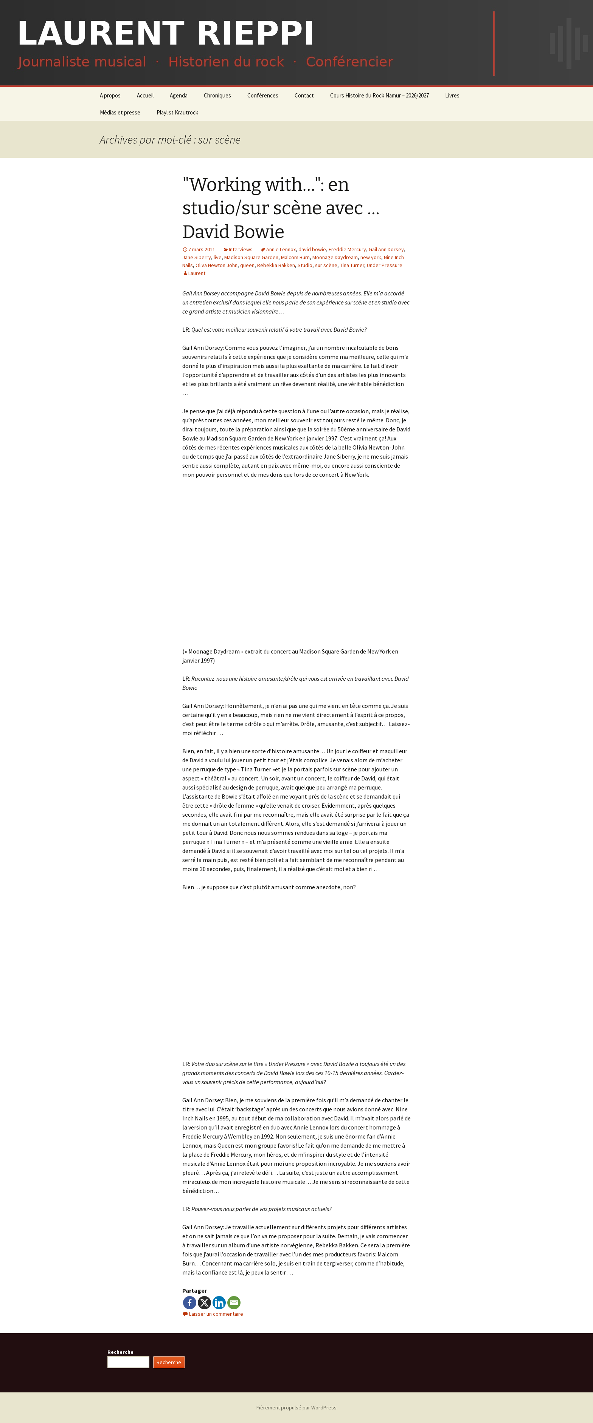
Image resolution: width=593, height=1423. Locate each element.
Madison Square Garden (251, 257)
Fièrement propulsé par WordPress (296, 1407)
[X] (204, 1302)
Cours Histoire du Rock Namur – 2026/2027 (379, 95)
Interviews (241, 249)
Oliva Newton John (217, 265)
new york (370, 257)
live (218, 257)
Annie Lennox (281, 249)
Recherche (120, 1352)
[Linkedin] (219, 1302)
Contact (304, 95)
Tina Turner (352, 265)
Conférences (262, 95)
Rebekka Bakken (276, 265)
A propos (110, 95)
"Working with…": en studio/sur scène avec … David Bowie (281, 208)
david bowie (312, 249)
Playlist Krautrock (177, 112)
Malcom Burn (295, 257)
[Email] (234, 1302)
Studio (305, 265)
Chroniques (217, 95)
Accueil (145, 95)
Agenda (179, 95)
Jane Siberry (196, 257)
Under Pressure (384, 265)
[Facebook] (189, 1302)
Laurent (196, 273)
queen (247, 265)
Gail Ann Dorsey (386, 249)
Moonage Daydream (335, 257)
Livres (452, 95)
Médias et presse (120, 112)
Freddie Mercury (347, 249)
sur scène (326, 265)
